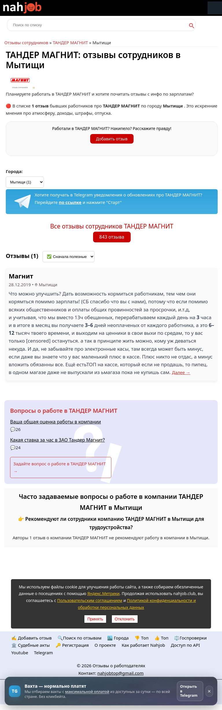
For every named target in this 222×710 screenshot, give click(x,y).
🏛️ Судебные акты (30, 645)
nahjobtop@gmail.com (120, 673)
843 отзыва (111, 237)
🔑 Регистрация (72, 645)
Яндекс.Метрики (103, 593)
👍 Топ (161, 638)
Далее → (181, 372)
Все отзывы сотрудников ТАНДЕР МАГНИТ (111, 226)
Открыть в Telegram (188, 691)
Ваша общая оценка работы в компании (55, 422)
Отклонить (125, 619)
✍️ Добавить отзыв (31, 638)
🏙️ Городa (118, 638)
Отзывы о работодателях (118, 665)
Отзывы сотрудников (26, 42)
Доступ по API (185, 645)
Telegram (43, 652)
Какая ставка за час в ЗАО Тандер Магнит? (57, 440)
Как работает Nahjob (143, 645)
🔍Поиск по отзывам (79, 638)
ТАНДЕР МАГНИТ (70, 42)
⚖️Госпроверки (190, 638)
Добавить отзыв (111, 139)
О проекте (105, 645)
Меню (215, 7)
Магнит (21, 276)
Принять (95, 619)
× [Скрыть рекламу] (209, 691)
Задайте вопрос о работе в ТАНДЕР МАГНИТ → (59, 467)
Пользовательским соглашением (89, 600)
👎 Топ (141, 638)
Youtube (19, 652)
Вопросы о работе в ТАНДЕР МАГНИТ (63, 411)
